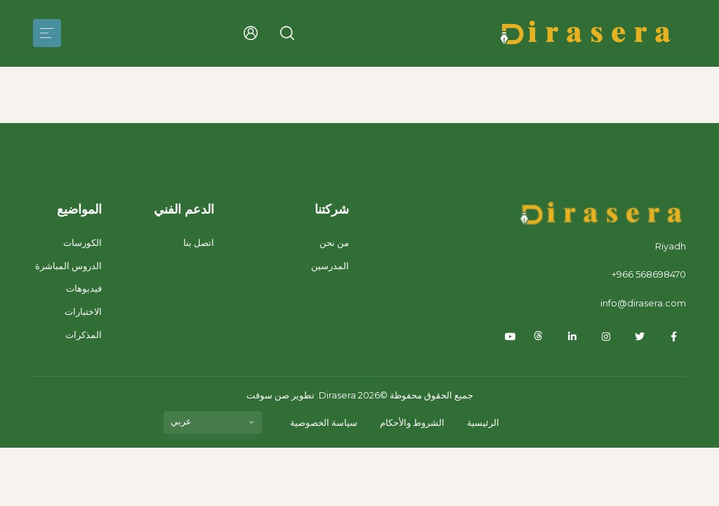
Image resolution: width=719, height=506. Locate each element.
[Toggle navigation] (47, 33)
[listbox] (213, 422)
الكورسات (82, 242)
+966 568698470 (649, 274)
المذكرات (83, 334)
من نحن (334, 242)
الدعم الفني (184, 209)
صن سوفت (267, 395)
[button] (287, 33)
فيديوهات (84, 288)
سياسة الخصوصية (323, 422)
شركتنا (332, 209)
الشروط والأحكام (412, 422)
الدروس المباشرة (68, 265)
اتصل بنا (198, 242)
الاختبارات (83, 311)
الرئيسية (483, 422)
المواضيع (79, 209)
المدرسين (330, 265)
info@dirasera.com (643, 303)
